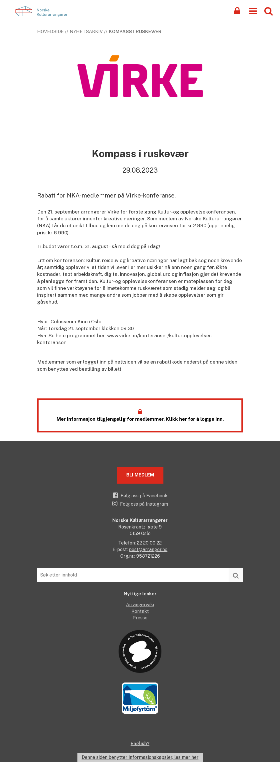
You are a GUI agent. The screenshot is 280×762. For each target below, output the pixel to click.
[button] (253, 10)
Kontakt (140, 611)
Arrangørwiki (140, 604)
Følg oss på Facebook (140, 495)
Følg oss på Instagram (140, 503)
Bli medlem (140, 475)
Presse (140, 618)
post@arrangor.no (148, 549)
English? (140, 743)
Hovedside (50, 31)
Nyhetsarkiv (86, 31)
